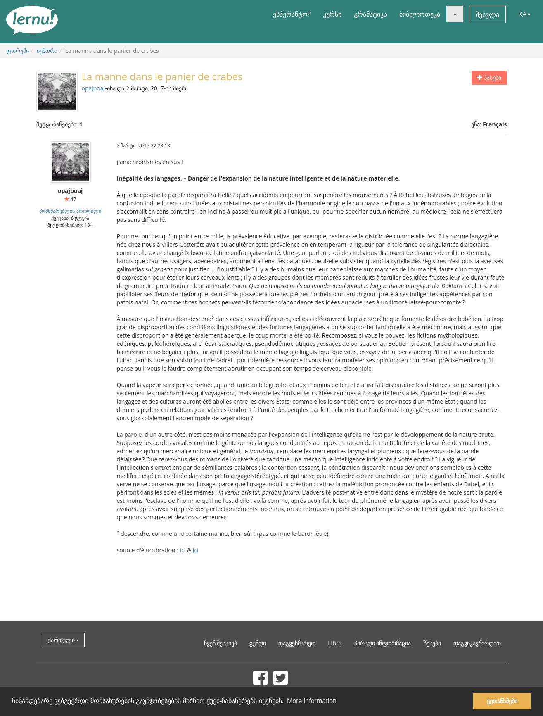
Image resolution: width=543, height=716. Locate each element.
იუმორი (47, 51)
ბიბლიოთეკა (419, 14)
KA (524, 14)
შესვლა (487, 14)
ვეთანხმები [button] (502, 701)
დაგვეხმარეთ (296, 643)
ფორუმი (17, 51)
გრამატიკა (370, 14)
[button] (454, 14)
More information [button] (312, 700)
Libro (335, 643)
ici (183, 550)
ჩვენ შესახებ (220, 643)
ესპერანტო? (292, 14)
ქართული (64, 640)
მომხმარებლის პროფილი (70, 210)
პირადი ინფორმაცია (382, 643)
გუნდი (257, 643)
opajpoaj (93, 88)
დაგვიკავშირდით (477, 643)
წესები (432, 643)
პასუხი (489, 77)
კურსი (332, 14)
